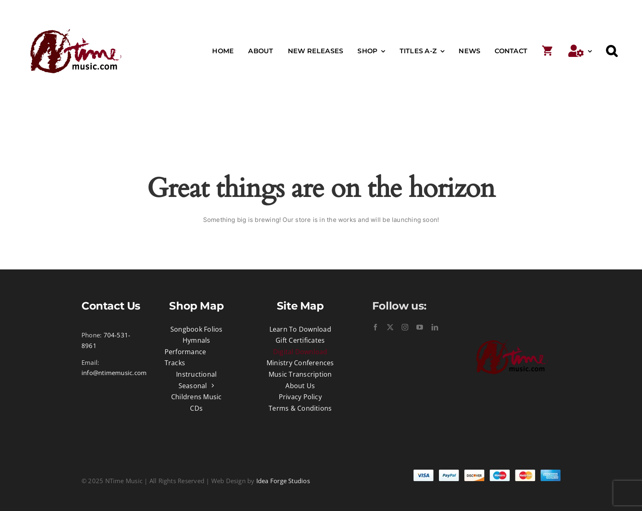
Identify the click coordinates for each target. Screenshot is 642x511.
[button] (611, 51)
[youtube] (419, 327)
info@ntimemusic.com (114, 373)
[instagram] (405, 327)
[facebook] (375, 327)
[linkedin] (435, 327)
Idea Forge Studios (283, 481)
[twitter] (390, 327)
